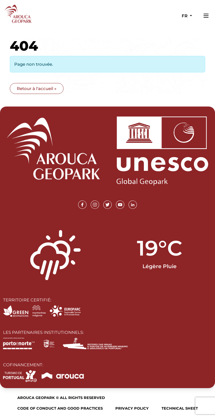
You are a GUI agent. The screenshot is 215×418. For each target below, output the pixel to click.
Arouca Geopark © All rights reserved (61, 397)
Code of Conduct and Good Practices (60, 408)
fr (185, 15)
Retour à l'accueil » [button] (37, 88)
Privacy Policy (132, 408)
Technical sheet (180, 408)
